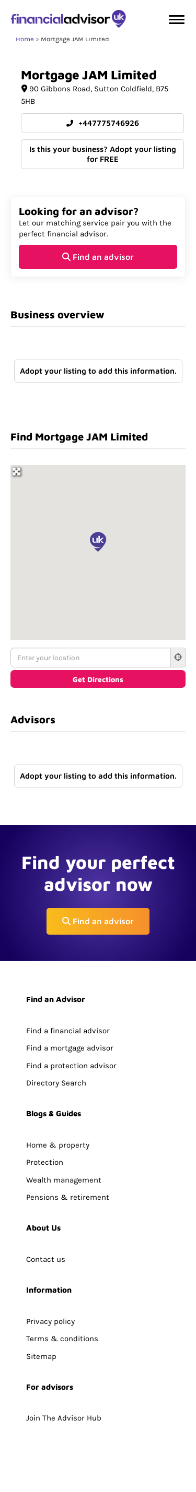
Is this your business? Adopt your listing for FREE (102, 154)
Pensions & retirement (67, 1197)
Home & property (57, 1145)
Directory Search (56, 1083)
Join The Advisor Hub (63, 1418)
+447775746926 (102, 122)
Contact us (45, 1259)
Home (25, 39)
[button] (98, 542)
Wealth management (63, 1180)
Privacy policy (50, 1321)
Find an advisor (98, 256)
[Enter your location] (90, 657)
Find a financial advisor (68, 1030)
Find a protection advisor (71, 1065)
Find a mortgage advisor (69, 1048)
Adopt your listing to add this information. (98, 370)
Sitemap (41, 1356)
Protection (44, 1162)
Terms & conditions (62, 1338)
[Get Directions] (98, 679)
